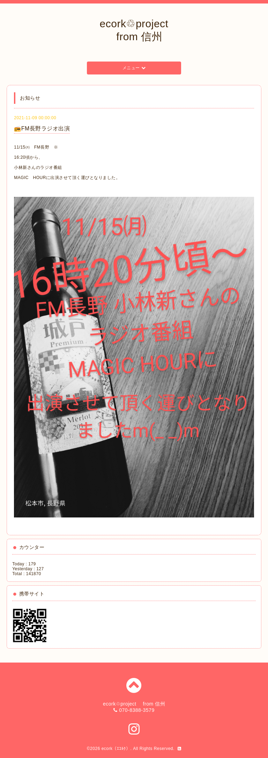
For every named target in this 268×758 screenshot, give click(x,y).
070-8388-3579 (136, 710)
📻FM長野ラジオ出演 (42, 128)
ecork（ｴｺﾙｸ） (116, 748)
